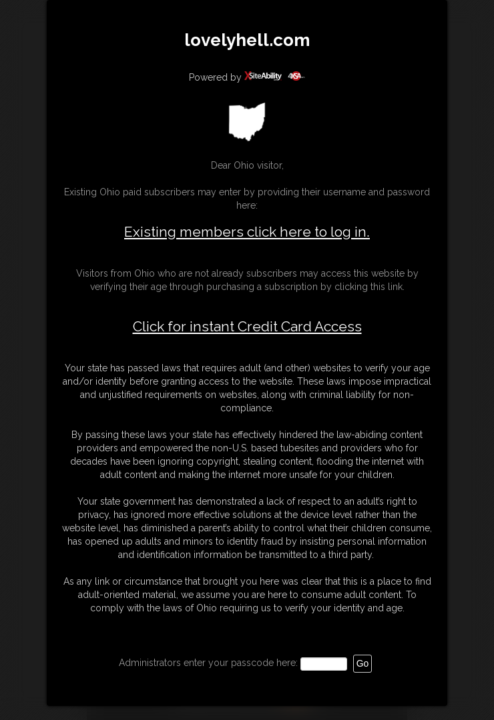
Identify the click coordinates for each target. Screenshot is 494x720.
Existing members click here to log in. (247, 231)
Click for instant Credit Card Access (247, 326)
